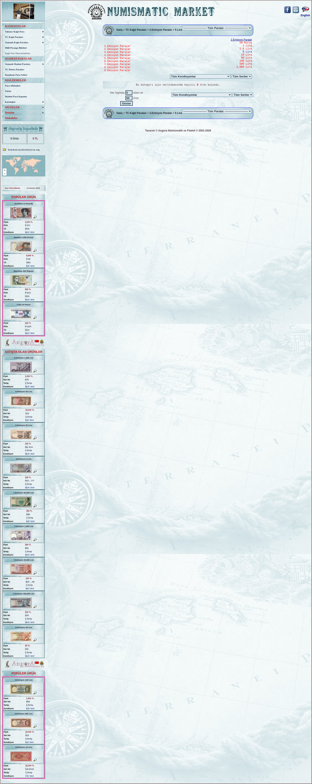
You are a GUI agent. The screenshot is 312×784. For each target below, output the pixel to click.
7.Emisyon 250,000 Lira (23, 594)
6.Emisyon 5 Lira (23, 459)
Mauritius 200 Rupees (24, 271)
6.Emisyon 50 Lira (23, 425)
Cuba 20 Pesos (24, 305)
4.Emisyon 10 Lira (23, 747)
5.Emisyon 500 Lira (23, 714)
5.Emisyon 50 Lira (23, 391)
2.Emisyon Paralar (161, 30)
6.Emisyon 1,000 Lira (23, 358)
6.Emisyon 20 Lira (23, 627)
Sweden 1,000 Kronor (24, 237)
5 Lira (178, 30)
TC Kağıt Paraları (135, 30)
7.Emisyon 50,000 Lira (23, 493)
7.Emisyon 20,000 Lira (23, 560)
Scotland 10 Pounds (23, 204)
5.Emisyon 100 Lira (23, 680)
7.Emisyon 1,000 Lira (23, 526)
